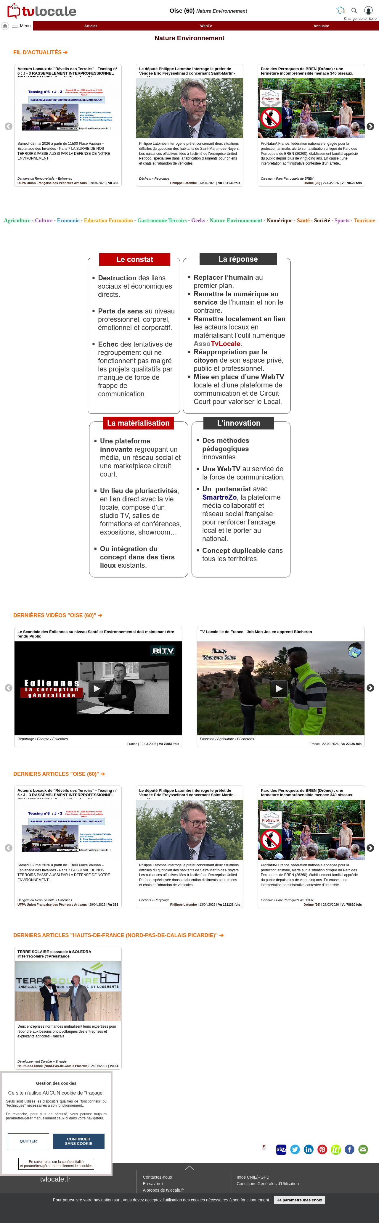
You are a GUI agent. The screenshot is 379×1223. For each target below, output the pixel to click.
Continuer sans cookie (78, 1141)
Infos (253, 1177)
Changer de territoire (360, 19)
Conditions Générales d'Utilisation (268, 1183)
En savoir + (153, 1183)
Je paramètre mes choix (299, 1200)
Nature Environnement (189, 38)
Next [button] (370, 126)
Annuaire (321, 26)
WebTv (206, 26)
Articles (90, 26)
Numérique (280, 220)
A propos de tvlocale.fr (163, 1190)
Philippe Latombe (183, 183)
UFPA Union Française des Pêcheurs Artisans (52, 183)
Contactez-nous (157, 1177)
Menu (25, 25)
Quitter (28, 1141)
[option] (68, 125)
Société (322, 220)
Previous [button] (8, 126)
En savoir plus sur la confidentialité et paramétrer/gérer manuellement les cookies (56, 1164)
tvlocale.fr (55, 1179)
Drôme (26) (311, 183)
